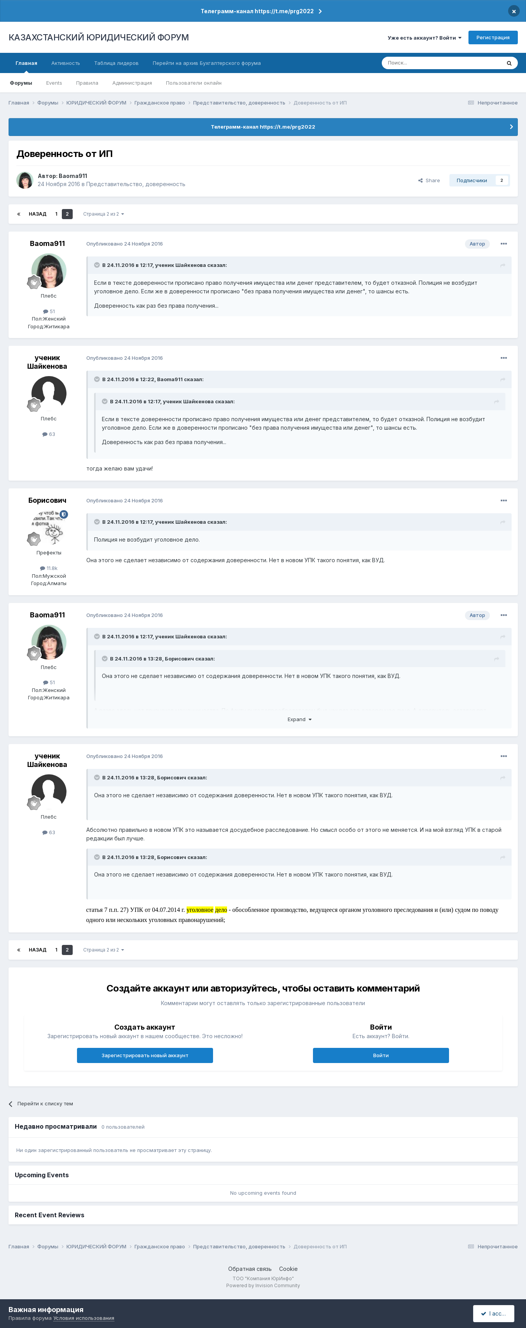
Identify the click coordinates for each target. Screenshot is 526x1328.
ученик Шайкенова (180, 265)
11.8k (49, 568)
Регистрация (493, 37)
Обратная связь (250, 1268)
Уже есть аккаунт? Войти (424, 38)
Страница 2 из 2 (103, 214)
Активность (65, 63)
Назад (38, 214)
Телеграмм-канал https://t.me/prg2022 (257, 11)
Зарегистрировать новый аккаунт (145, 1055)
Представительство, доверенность (135, 184)
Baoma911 (73, 176)
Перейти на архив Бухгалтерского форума (207, 63)
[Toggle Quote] (97, 265)
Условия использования (83, 1318)
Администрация (132, 83)
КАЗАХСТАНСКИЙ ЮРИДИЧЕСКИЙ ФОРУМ (99, 37)
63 (48, 434)
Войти (381, 1055)
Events (54, 83)
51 (49, 311)
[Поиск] (420, 63)
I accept (494, 1313)
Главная (26, 66)
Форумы (21, 83)
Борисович (47, 500)
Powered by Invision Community (263, 1285)
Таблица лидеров (116, 63)
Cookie (288, 1268)
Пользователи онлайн (194, 83)
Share (429, 180)
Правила (87, 83)
